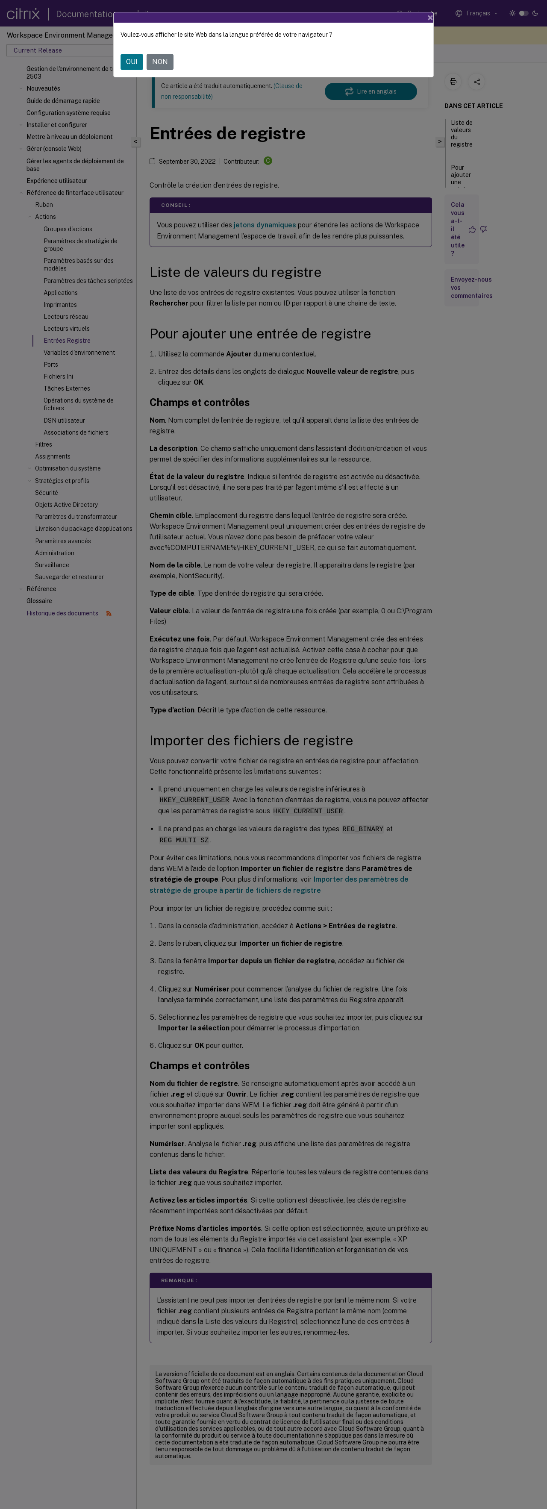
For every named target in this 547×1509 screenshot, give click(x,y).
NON (160, 62)
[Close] (430, 17)
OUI (132, 62)
